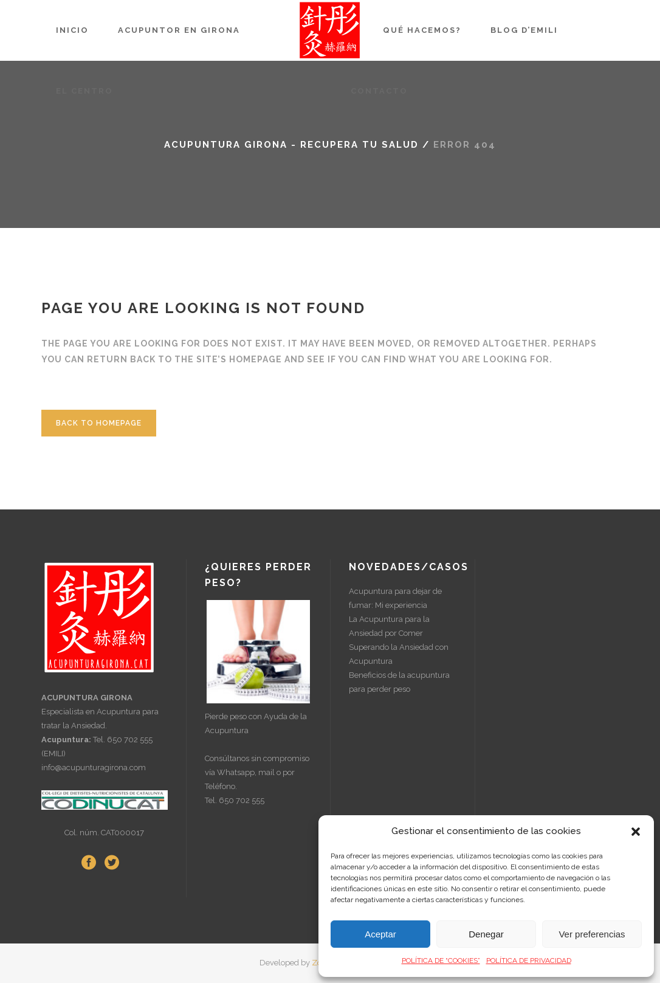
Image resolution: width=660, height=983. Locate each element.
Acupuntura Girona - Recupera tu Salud (291, 144)
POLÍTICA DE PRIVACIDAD (528, 960)
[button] (636, 832)
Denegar (486, 934)
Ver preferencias (592, 934)
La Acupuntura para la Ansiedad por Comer (389, 626)
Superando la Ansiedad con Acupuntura (399, 654)
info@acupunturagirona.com (93, 767)
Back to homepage (99, 423)
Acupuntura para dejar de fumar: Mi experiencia (395, 598)
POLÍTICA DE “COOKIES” (441, 960)
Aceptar (380, 934)
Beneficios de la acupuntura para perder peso (399, 682)
